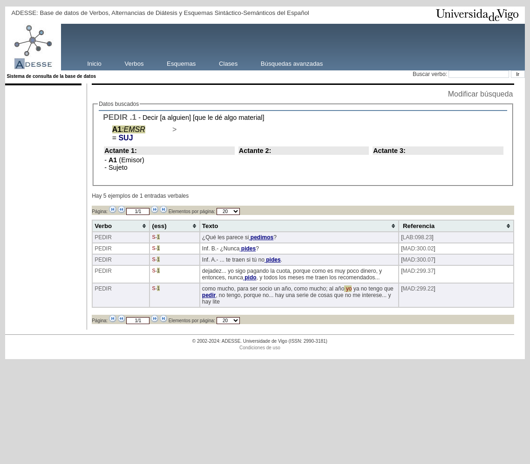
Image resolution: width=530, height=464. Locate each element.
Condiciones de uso (259, 347)
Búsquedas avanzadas (292, 63)
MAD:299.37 (418, 271)
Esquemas (181, 63)
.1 (133, 117)
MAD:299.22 (418, 288)
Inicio (94, 63)
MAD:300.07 (418, 259)
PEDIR (115, 117)
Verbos (134, 63)
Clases (228, 63)
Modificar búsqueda (480, 94)
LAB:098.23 (417, 237)
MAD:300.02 (418, 248)
